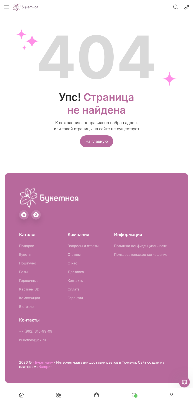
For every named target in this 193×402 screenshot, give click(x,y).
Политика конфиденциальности (140, 246)
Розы (23, 272)
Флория (45, 366)
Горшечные (28, 280)
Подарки (26, 246)
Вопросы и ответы (83, 246)
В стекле (26, 306)
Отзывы (74, 254)
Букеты (25, 254)
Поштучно (27, 263)
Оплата (74, 289)
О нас (72, 263)
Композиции (29, 298)
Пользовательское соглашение (140, 254)
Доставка (76, 272)
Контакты (75, 280)
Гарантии (75, 298)
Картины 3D (29, 289)
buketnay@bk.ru (32, 340)
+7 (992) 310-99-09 (35, 331)
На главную (96, 141)
